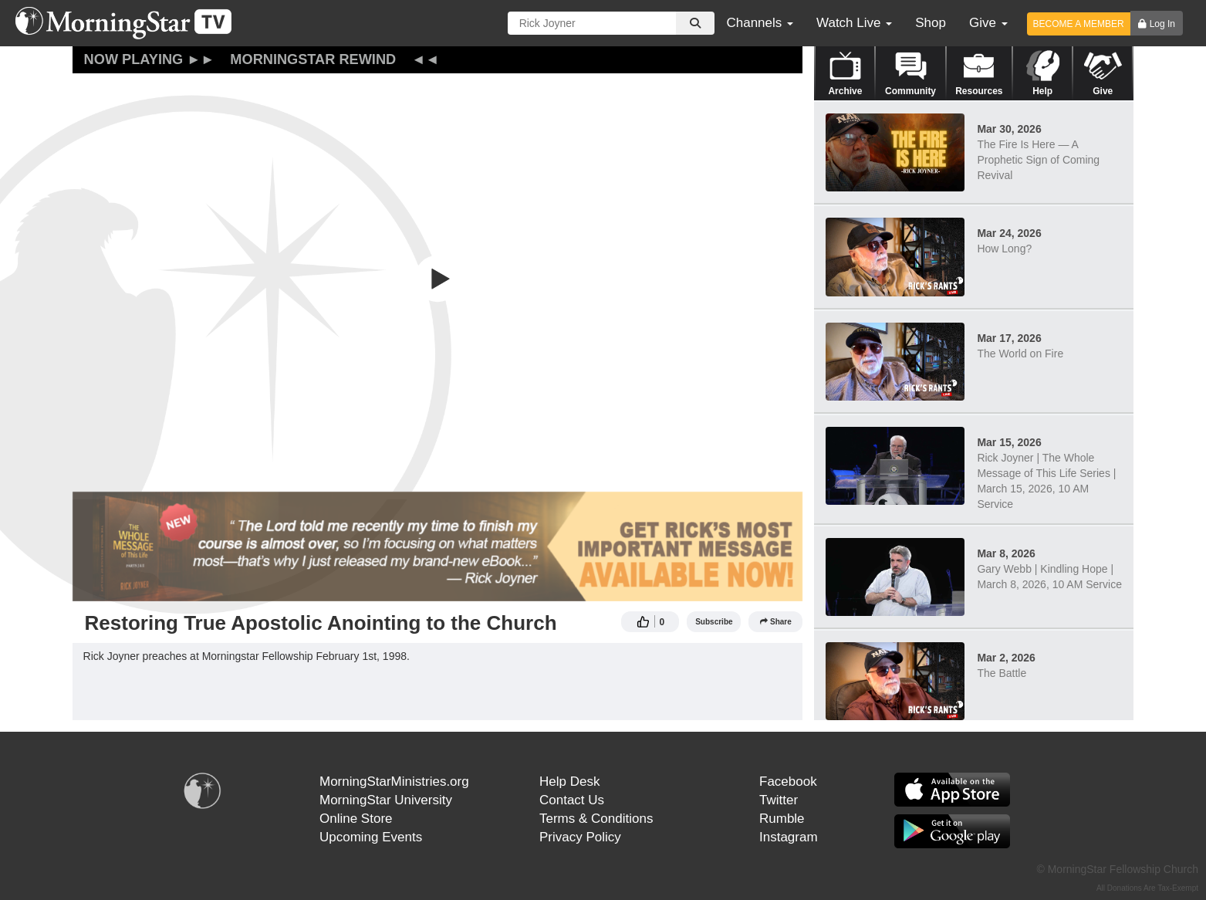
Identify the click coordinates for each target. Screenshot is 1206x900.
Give (988, 22)
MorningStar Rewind (313, 59)
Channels (759, 22)
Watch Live (854, 22)
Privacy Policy (580, 837)
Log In (1162, 24)
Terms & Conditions (596, 818)
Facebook (788, 781)
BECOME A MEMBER (1078, 24)
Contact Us (571, 800)
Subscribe (713, 621)
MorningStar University (385, 800)
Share (776, 621)
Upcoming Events (370, 837)
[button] (437, 279)
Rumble (782, 818)
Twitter (778, 800)
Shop (930, 22)
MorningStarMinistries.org (394, 781)
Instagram (788, 837)
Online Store (356, 818)
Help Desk (569, 781)
